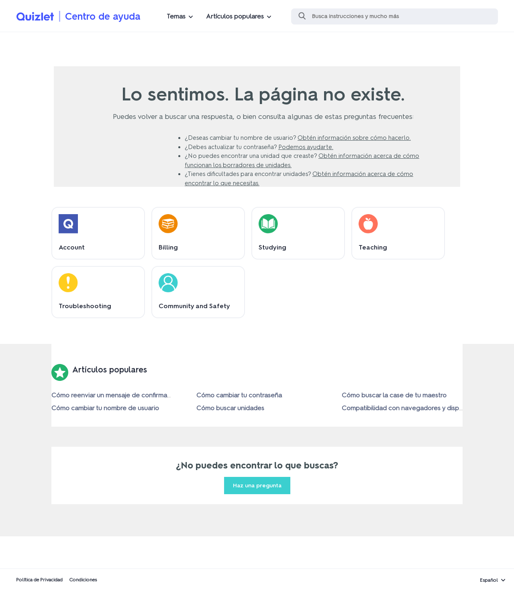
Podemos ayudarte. (305, 147)
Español (489, 580)
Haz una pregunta (257, 485)
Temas (176, 16)
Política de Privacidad (39, 580)
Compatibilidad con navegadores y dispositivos (411, 408)
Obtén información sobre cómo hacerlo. (354, 137)
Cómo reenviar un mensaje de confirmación (115, 395)
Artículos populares (235, 16)
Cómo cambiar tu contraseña (239, 395)
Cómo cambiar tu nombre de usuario (105, 408)
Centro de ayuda (103, 16)
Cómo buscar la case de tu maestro (394, 395)
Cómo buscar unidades (230, 408)
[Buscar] (394, 16)
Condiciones (83, 580)
